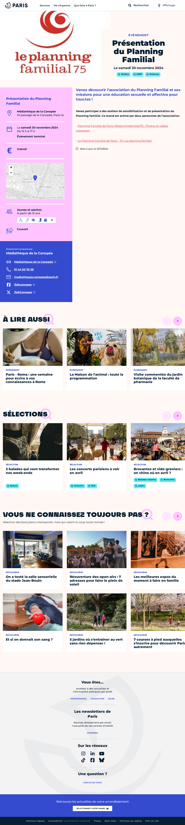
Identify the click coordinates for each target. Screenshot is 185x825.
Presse (97, 821)
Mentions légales (35, 821)
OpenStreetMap (51, 198)
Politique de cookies (131, 821)
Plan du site (152, 821)
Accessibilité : (69, 821)
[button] (35, 178)
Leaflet (35, 198)
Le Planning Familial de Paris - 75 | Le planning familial (115, 140)
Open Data (110, 821)
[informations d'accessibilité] (36, 220)
